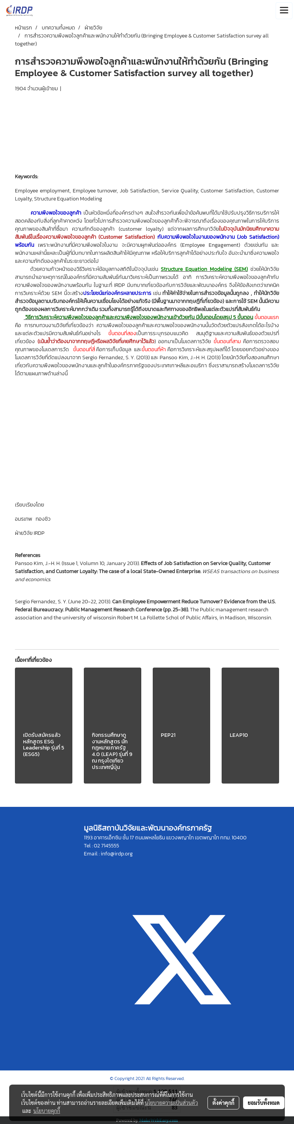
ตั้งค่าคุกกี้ (223, 1102)
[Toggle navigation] (284, 10)
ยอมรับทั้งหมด (264, 1102)
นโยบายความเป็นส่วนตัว (171, 1102)
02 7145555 (106, 846)
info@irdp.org (117, 854)
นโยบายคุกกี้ (46, 1110)
